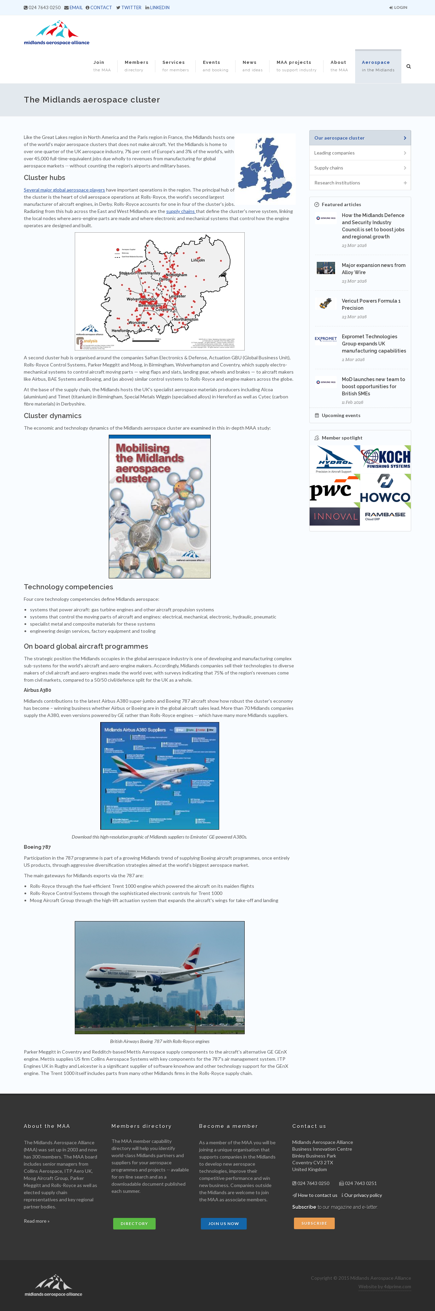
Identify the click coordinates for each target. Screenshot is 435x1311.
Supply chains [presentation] (361, 168)
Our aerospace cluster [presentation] (361, 138)
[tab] (360, 137)
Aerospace (378, 66)
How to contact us (317, 1195)
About (339, 66)
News (253, 66)
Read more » (37, 1221)
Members (137, 66)
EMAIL (76, 7)
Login (398, 7)
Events (216, 66)
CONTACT (101, 7)
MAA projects (297, 66)
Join (102, 66)
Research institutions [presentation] (361, 183)
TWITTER (131, 7)
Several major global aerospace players (64, 190)
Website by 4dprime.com (385, 1286)
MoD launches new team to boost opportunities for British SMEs (373, 386)
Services (175, 66)
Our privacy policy (363, 1195)
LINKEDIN (160, 7)
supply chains (181, 211)
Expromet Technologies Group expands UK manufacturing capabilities (374, 344)
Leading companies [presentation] (361, 153)
